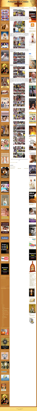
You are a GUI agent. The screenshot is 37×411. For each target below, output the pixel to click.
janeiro (3, 325)
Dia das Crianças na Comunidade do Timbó (17, 7)
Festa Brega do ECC (4, 316)
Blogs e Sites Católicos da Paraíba (32, 285)
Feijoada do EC (3, 307)
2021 (2, 293)
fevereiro (3, 324)
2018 (2, 296)
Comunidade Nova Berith (32, 280)
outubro (3, 306)
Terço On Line (31, 275)
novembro (3, 305)
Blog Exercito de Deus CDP (32, 282)
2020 (2, 294)
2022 (2, 292)
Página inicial (19, 168)
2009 (2, 326)
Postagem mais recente (12, 168)
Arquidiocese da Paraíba (32, 274)
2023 (2, 291)
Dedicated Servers (19, 409)
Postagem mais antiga (26, 168)
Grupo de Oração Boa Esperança (32, 284)
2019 (2, 295)
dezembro (3, 304)
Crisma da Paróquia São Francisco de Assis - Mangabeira (33, 283)
